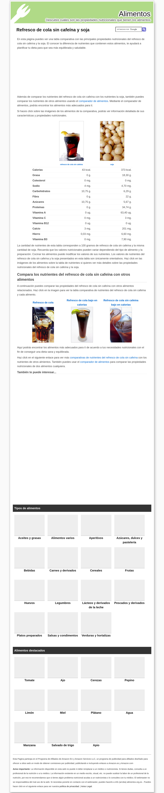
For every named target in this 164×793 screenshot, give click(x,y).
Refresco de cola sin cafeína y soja (52, 29)
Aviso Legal (86, 786)
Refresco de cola (43, 302)
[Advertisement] (82, 71)
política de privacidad (69, 786)
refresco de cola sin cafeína (71, 164)
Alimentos (134, 14)
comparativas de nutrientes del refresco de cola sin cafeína (104, 357)
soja (112, 164)
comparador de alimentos (93, 101)
